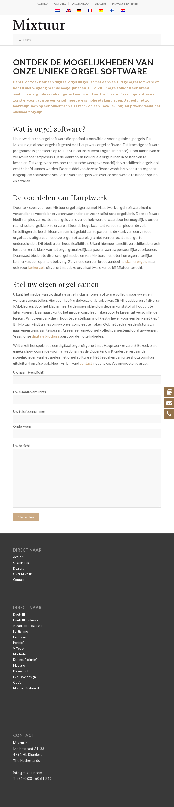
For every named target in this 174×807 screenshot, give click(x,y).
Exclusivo (19, 637)
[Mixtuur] (72, 24)
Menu (24, 39)
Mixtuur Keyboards (26, 688)
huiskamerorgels (134, 261)
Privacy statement (126, 3)
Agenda (42, 3)
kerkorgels (36, 267)
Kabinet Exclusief (25, 660)
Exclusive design (24, 677)
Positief (18, 643)
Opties (18, 682)
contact (86, 363)
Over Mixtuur (22, 574)
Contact (18, 580)
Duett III (19, 614)
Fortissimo (20, 631)
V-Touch (19, 648)
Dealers (101, 3)
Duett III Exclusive (25, 620)
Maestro (19, 665)
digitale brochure (45, 336)
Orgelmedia (80, 3)
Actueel (60, 3)
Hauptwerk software (100, 94)
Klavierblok (21, 671)
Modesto (19, 654)
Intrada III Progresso (27, 626)
